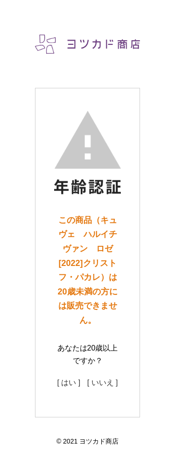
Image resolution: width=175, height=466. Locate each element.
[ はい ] (68, 383)
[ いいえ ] (102, 383)
